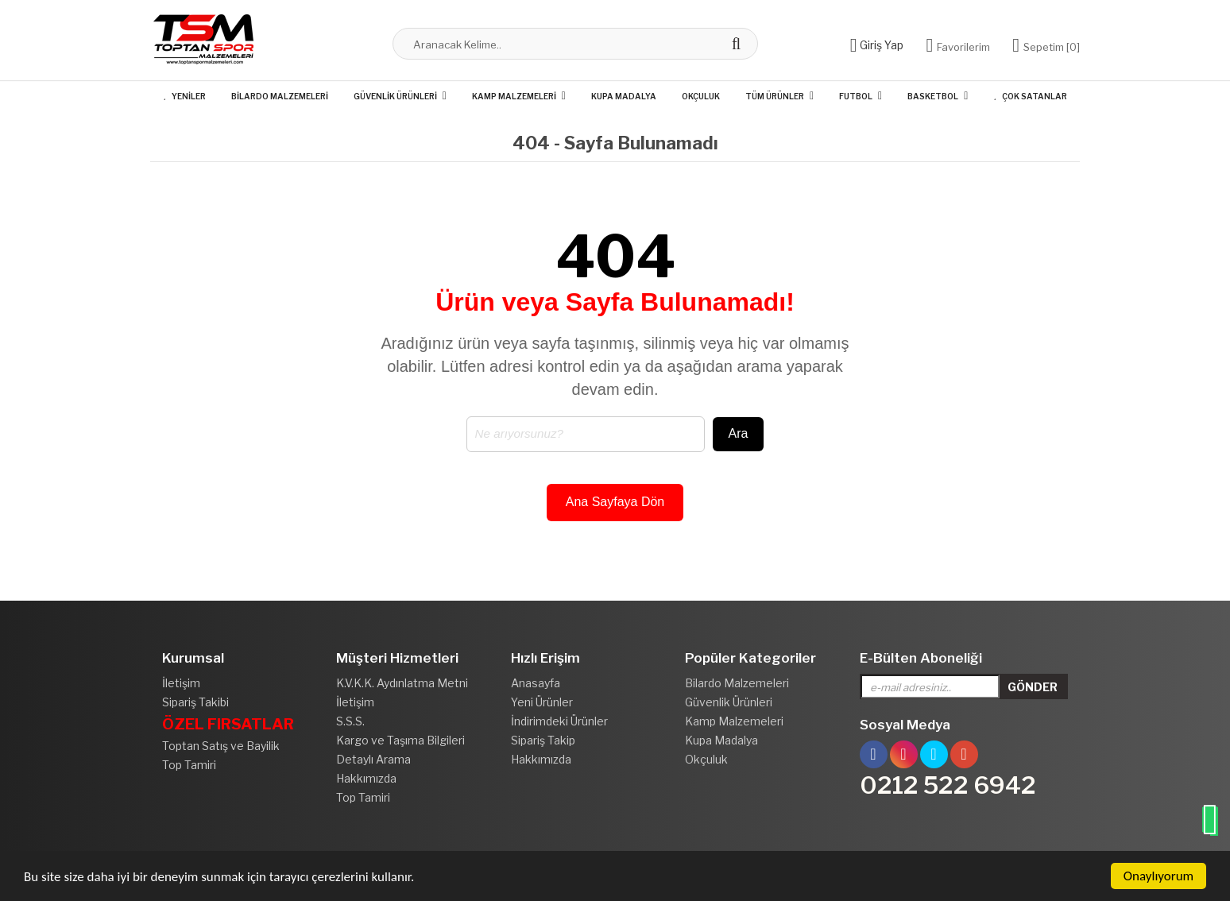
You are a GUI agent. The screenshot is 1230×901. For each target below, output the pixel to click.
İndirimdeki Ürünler (559, 721)
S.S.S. (350, 721)
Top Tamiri (189, 764)
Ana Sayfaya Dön (615, 502)
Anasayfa (535, 683)
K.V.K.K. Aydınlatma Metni (402, 683)
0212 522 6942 (948, 785)
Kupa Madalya (623, 96)
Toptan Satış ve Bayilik (221, 745)
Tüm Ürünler (774, 96)
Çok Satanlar (1029, 96)
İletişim (181, 683)
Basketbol (932, 96)
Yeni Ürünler (542, 702)
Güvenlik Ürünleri (395, 96)
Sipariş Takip (543, 740)
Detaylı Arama (373, 759)
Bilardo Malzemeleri (279, 96)
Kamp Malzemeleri (514, 96)
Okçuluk (701, 96)
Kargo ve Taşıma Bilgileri (400, 740)
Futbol (855, 96)
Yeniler (184, 96)
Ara (738, 433)
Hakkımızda (366, 778)
